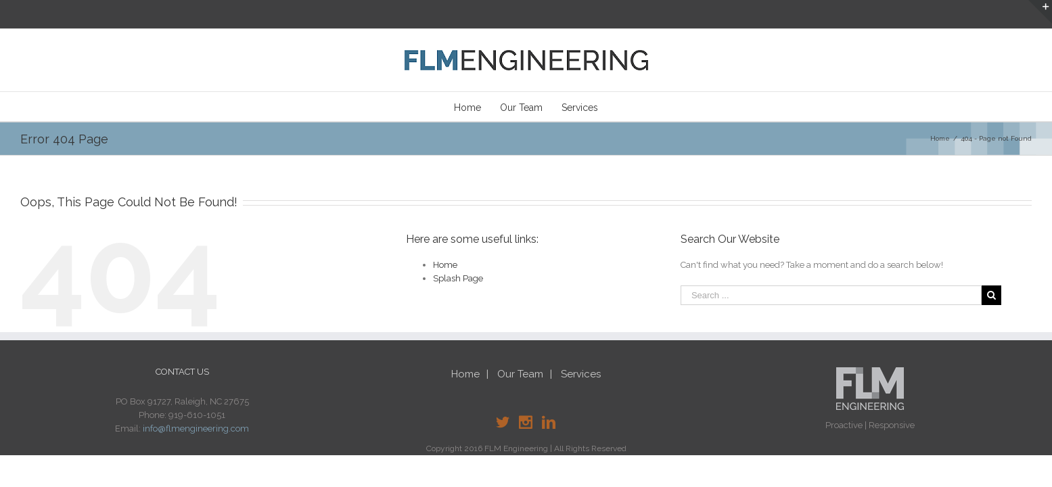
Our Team (520, 374)
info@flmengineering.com (196, 428)
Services (581, 374)
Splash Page (458, 278)
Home (445, 265)
